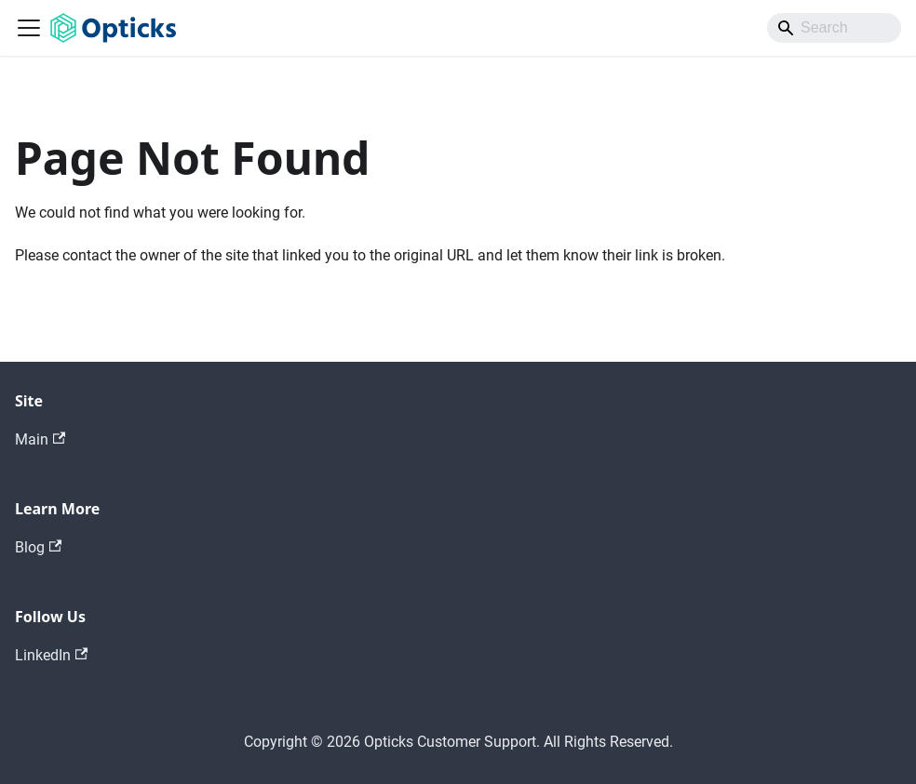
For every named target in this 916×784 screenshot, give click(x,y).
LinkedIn (51, 655)
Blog (38, 547)
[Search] (834, 28)
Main (40, 439)
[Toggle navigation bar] (29, 28)
